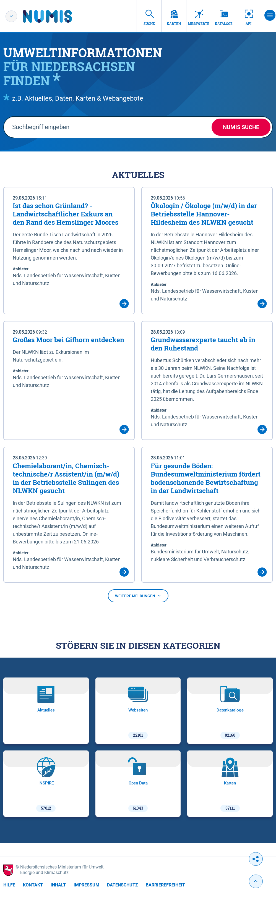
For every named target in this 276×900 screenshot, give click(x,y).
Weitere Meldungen (138, 596)
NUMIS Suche (241, 127)
